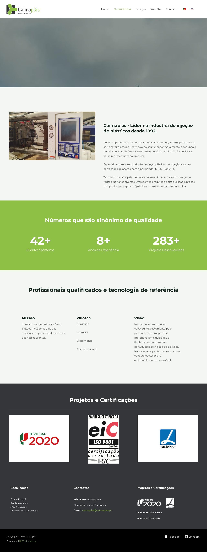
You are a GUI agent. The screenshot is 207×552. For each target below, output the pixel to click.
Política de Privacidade (149, 512)
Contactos (172, 9)
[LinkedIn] (192, 536)
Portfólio (155, 9)
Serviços (141, 9)
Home (105, 9)
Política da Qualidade (148, 518)
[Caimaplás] (22, 9)
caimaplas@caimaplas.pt (97, 510)
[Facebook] (173, 536)
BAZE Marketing (27, 541)
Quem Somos (122, 9)
